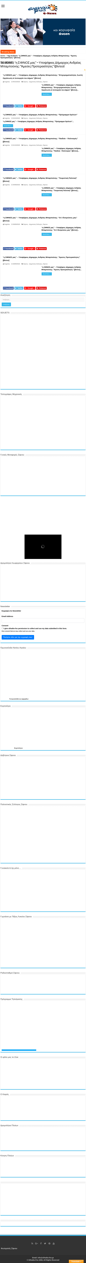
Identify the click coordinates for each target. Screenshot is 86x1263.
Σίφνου (45, 82)
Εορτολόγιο (18, 748)
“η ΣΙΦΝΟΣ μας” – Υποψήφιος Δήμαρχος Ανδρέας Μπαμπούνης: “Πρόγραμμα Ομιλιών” (40, 115)
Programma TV (6, 1050)
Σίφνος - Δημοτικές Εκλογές (32, 82)
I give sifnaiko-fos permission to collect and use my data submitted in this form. (34, 628)
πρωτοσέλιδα (15, 699)
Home (2, 56)
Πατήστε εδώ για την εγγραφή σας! (18, 637)
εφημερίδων (25, 699)
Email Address (7, 616)
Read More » (47, 94)
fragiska (7, 82)
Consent (5, 626)
